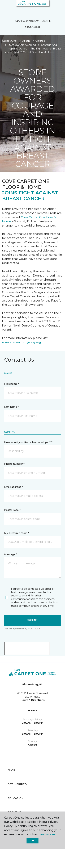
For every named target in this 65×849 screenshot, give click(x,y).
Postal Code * (12, 510)
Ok (32, 840)
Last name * (11, 407)
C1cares (40, 40)
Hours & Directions (32, 700)
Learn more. (47, 834)
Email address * (13, 487)
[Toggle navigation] (5, 7)
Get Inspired (17, 784)
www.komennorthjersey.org (21, 342)
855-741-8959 (32, 27)
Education (16, 798)
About (26, 40)
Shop (11, 770)
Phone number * (14, 464)
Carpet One (9, 40)
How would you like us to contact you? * (28, 442)
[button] (52, 7)
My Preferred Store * (16, 533)
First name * (11, 384)
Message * (10, 554)
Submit (32, 620)
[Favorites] (56, 7)
